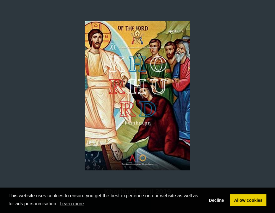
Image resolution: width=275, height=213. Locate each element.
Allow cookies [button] (248, 200)
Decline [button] (216, 200)
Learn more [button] (72, 203)
